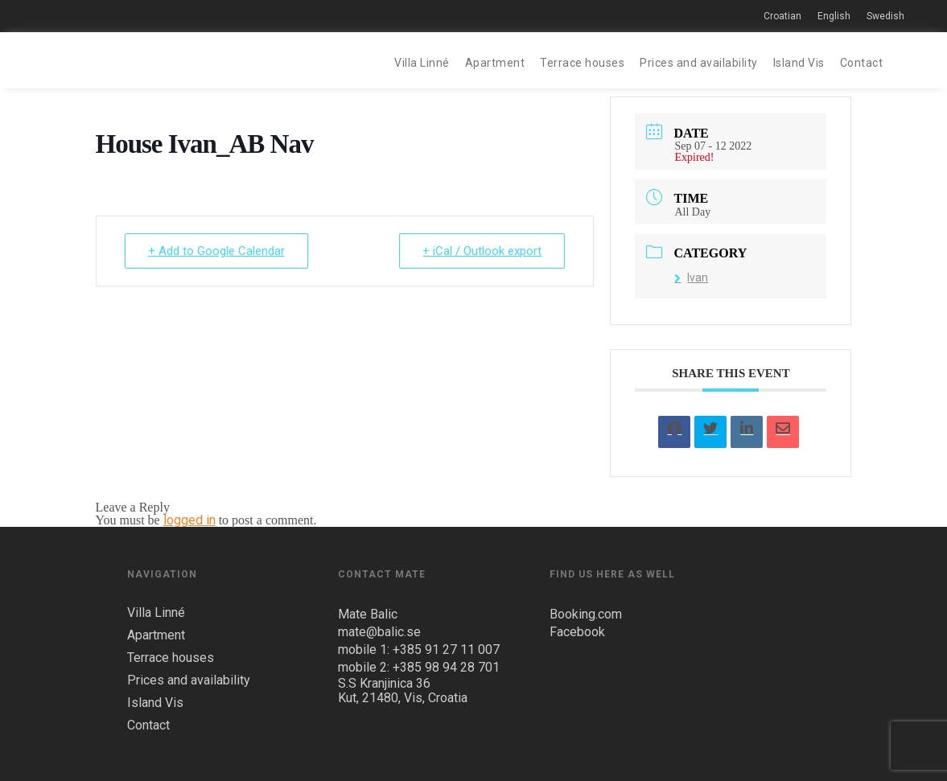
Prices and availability (699, 62)
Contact (861, 62)
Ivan (691, 277)
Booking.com (586, 614)
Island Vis (799, 62)
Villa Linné (422, 62)
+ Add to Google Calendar (216, 251)
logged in (189, 520)
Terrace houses (582, 62)
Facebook (577, 631)
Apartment (495, 62)
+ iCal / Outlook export (481, 251)
